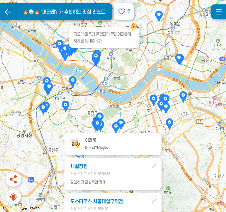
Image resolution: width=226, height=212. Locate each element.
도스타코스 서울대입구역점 (96, 201)
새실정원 (78, 166)
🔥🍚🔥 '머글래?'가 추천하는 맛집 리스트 (64, 12)
